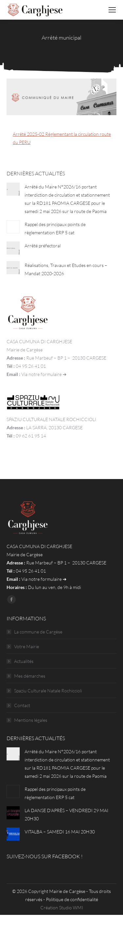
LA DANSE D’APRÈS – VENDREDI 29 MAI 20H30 (66, 814)
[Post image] (13, 189)
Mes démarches (29, 676)
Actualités (23, 661)
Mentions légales (30, 720)
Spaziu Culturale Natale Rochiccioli (48, 690)
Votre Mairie (26, 646)
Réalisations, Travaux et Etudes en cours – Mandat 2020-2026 (66, 269)
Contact (22, 705)
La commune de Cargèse (38, 631)
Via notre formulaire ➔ (44, 374)
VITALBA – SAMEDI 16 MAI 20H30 (60, 831)
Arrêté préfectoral (43, 245)
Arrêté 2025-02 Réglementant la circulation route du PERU (62, 138)
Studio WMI (71, 907)
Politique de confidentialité (72, 899)
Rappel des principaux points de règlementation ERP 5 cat (55, 228)
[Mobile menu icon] (112, 10)
